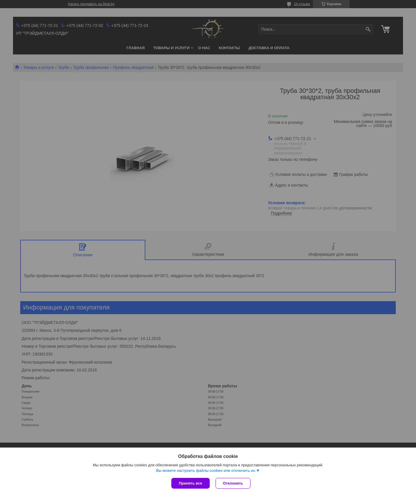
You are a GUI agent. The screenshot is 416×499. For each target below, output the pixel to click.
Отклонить (233, 483)
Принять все (190, 483)
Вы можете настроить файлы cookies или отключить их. (206, 470)
